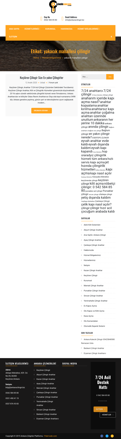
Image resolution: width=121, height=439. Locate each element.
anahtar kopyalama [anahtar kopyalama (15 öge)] (96, 103)
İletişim (13, 37)
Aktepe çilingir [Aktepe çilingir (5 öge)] (108, 95)
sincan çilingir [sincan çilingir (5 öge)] (94, 194)
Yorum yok (53, 82)
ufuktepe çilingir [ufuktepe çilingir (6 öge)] (105, 194)
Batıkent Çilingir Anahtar (94, 348)
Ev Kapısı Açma (90, 306)
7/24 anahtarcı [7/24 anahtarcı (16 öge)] (92, 91)
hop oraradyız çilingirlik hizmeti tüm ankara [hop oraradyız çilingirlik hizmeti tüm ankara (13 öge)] (94, 155)
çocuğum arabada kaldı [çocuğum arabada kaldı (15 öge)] (98, 211)
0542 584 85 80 (50, 20)
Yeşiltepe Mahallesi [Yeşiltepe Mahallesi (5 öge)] (88, 201)
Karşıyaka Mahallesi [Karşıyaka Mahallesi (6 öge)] (101, 177)
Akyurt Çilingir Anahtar (93, 230)
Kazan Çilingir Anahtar (93, 270)
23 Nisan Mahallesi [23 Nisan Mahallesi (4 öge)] (97, 95)
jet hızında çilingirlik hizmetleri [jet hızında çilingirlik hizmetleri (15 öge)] (95, 165)
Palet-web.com (50, 436)
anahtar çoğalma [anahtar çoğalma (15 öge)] (102, 112)
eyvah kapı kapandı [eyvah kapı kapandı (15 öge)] (93, 149)
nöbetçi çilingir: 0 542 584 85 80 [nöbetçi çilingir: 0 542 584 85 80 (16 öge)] (98, 187)
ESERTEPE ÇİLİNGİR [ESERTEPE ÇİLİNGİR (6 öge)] (100, 138)
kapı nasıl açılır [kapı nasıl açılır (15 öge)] (101, 173)
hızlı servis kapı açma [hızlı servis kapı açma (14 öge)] (97, 160)
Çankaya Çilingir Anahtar (94, 245)
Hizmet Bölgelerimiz (88, 29)
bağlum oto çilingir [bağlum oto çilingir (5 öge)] (94, 131)
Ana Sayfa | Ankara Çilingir (95, 235)
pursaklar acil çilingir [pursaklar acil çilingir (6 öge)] (93, 191)
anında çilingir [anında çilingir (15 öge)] (98, 127)
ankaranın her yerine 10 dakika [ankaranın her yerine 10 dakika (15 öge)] (97, 121)
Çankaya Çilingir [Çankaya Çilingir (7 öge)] (102, 201)
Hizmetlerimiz (31, 29)
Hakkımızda (66, 29)
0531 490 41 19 (12, 398)
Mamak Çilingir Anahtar (94, 286)
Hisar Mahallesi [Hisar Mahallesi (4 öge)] (97, 152)
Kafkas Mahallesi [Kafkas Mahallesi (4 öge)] (100, 170)
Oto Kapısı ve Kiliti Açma (94, 311)
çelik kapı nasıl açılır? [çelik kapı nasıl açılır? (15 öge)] (96, 204)
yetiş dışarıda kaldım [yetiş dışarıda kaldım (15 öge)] (96, 197)
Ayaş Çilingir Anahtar (92, 240)
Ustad (42, 82)
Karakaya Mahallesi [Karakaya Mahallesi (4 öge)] (86, 177)
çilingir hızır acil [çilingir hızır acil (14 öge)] (101, 208)
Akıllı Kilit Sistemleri (92, 225)
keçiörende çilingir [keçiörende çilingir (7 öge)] (89, 180)
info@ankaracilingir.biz (74, 20)
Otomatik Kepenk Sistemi (94, 326)
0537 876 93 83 (12, 404)
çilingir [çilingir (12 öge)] (85, 208)
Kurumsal (50, 29)
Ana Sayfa (14, 29)
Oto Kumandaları (91, 321)
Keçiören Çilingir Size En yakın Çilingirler (41, 77)
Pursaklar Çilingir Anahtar (94, 291)
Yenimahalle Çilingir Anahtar (95, 301)
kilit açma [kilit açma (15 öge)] (97, 183)
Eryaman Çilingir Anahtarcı (95, 353)
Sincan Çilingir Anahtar (93, 296)
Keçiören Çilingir (90, 275)
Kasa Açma (88, 316)
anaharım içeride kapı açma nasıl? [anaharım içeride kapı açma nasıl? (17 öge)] (97, 100)
